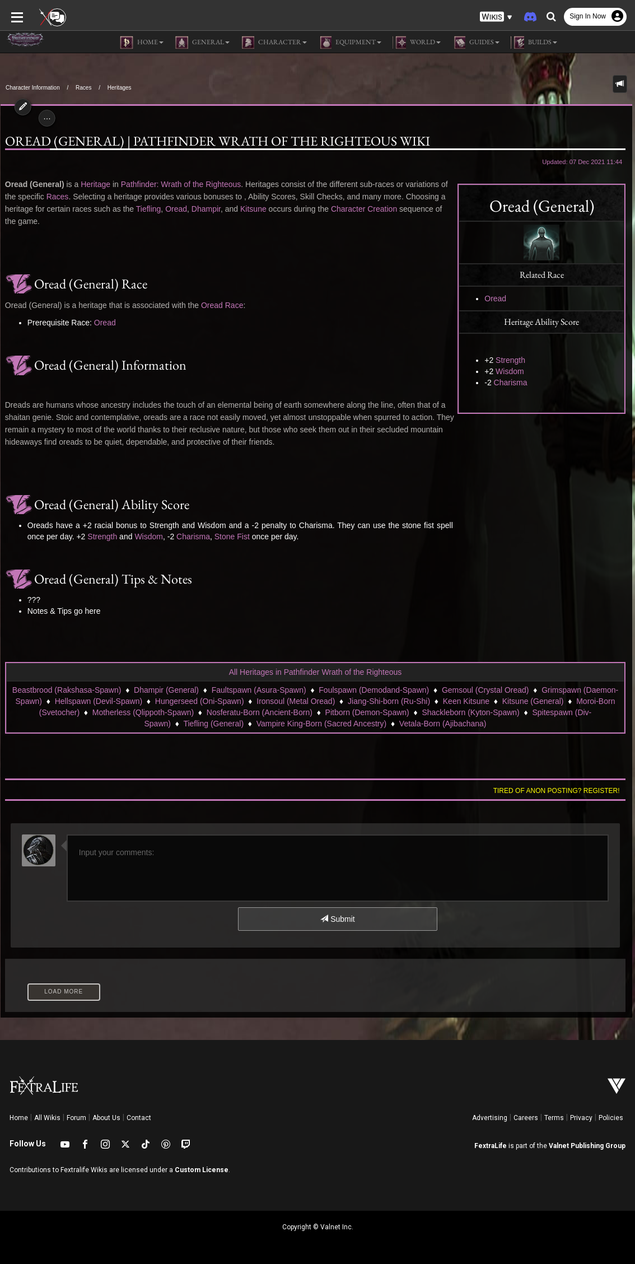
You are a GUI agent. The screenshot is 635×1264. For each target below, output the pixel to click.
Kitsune (253, 208)
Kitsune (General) (533, 701)
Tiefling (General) (213, 723)
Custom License (201, 1170)
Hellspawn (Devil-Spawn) (98, 701)
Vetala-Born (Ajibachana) (443, 723)
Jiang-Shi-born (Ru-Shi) (389, 701)
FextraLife (490, 1146)
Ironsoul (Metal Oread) (295, 701)
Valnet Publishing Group (587, 1146)
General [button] (202, 42)
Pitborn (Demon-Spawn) (367, 712)
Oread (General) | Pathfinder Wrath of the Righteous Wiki (216, 141)
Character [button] (274, 42)
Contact (139, 1118)
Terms (554, 1118)
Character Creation (363, 208)
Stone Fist (231, 536)
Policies (611, 1118)
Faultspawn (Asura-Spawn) (259, 689)
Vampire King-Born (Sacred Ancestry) (321, 723)
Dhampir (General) (166, 689)
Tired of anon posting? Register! (557, 791)
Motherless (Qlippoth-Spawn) (143, 712)
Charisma (511, 382)
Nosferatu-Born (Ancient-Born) (259, 712)
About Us (106, 1118)
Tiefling (147, 208)
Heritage (95, 184)
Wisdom (510, 371)
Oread (496, 298)
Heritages (120, 88)
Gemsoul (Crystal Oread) (485, 689)
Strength (511, 360)
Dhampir (205, 208)
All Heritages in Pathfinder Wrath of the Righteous (315, 672)
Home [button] (142, 42)
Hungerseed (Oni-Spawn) (199, 701)
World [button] (417, 42)
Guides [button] (475, 42)
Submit (337, 919)
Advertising (489, 1118)
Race (234, 305)
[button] (496, 17)
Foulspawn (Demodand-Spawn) (374, 689)
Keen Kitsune (466, 701)
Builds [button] (534, 42)
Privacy (581, 1118)
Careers (525, 1118)
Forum (76, 1118)
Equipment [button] (349, 42)
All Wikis (47, 1118)
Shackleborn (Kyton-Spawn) (470, 712)
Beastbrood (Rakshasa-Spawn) (67, 689)
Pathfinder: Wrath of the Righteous (180, 184)
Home (19, 1118)
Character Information (33, 88)
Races (83, 88)
